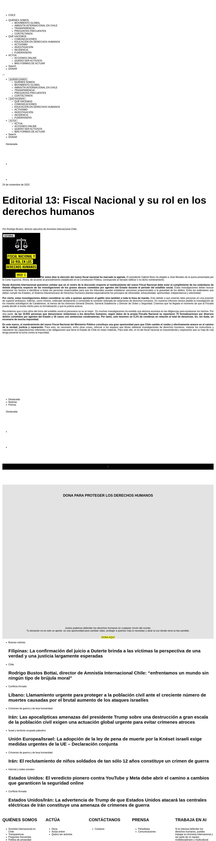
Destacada (14, 399)
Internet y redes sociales (21, 769)
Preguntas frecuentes (19, 837)
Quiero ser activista (62, 834)
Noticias (12, 402)
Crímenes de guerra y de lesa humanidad (30, 708)
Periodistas (144, 829)
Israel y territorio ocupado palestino (27, 730)
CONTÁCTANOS (104, 819)
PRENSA (140, 819)
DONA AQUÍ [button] (108, 637)
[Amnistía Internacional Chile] (19, 10)
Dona (54, 829)
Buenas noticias (16, 642)
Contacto (99, 829)
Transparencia (16, 834)
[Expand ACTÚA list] (13, 120)
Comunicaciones (147, 831)
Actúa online (58, 831)
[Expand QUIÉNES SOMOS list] (18, 79)
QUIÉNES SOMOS (19, 819)
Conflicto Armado (17, 686)
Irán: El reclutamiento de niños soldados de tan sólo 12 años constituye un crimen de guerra (108, 760)
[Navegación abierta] (3, 74)
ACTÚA (53, 819)
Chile (11, 664)
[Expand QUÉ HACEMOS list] (17, 98)
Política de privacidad (19, 839)
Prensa (12, 404)
